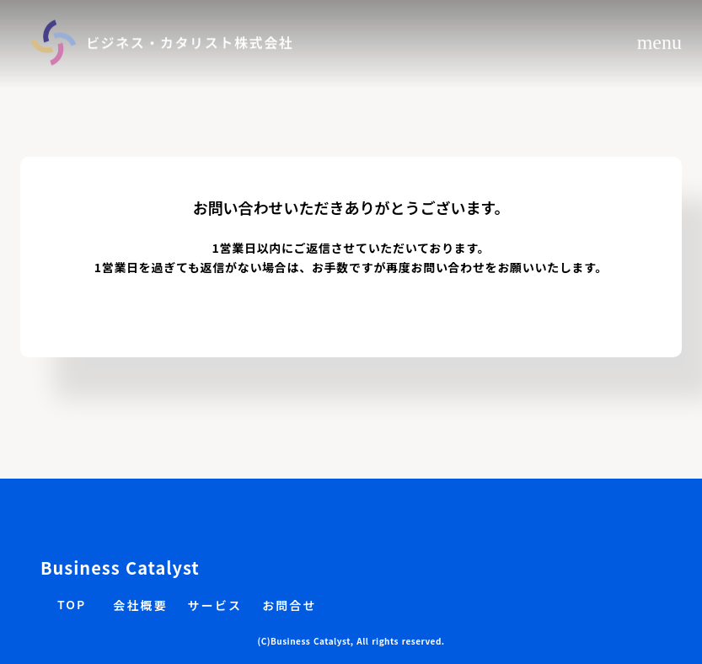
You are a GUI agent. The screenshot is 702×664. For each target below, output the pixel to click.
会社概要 (140, 605)
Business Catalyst (120, 568)
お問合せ (289, 605)
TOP (71, 605)
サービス (215, 605)
